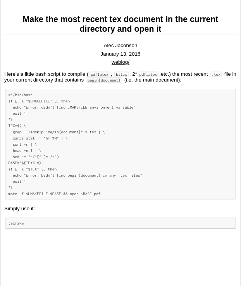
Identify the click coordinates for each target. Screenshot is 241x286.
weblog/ (120, 62)
